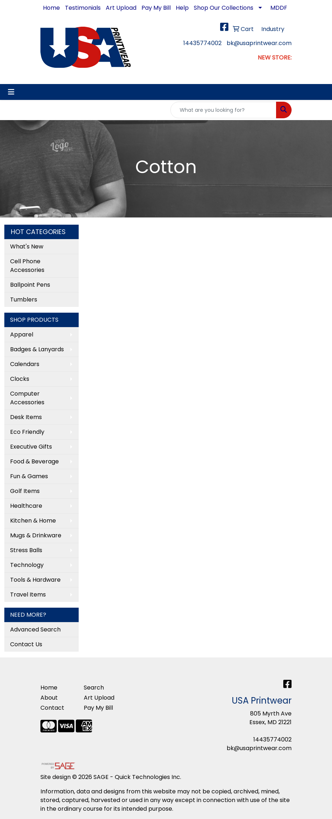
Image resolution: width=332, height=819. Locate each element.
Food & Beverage (34, 461)
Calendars (24, 364)
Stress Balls (26, 550)
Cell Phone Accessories (27, 265)
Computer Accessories (27, 397)
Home (51, 8)
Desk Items (26, 417)
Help (182, 8)
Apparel (21, 334)
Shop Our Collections (223, 8)
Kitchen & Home (33, 520)
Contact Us (26, 644)
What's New (26, 246)
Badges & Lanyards (37, 349)
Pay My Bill (156, 8)
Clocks (19, 379)
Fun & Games (29, 476)
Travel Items (28, 594)
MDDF (278, 8)
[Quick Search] (223, 110)
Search (94, 687)
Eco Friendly (27, 432)
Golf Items (25, 491)
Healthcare (26, 506)
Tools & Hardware (35, 580)
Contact (52, 708)
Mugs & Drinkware (35, 535)
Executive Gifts (31, 446)
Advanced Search (35, 629)
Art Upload (121, 8)
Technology (27, 565)
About (49, 697)
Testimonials (83, 8)
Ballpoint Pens (30, 285)
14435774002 (202, 43)
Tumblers (23, 299)
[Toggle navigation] (11, 92)
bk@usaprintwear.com (259, 43)
